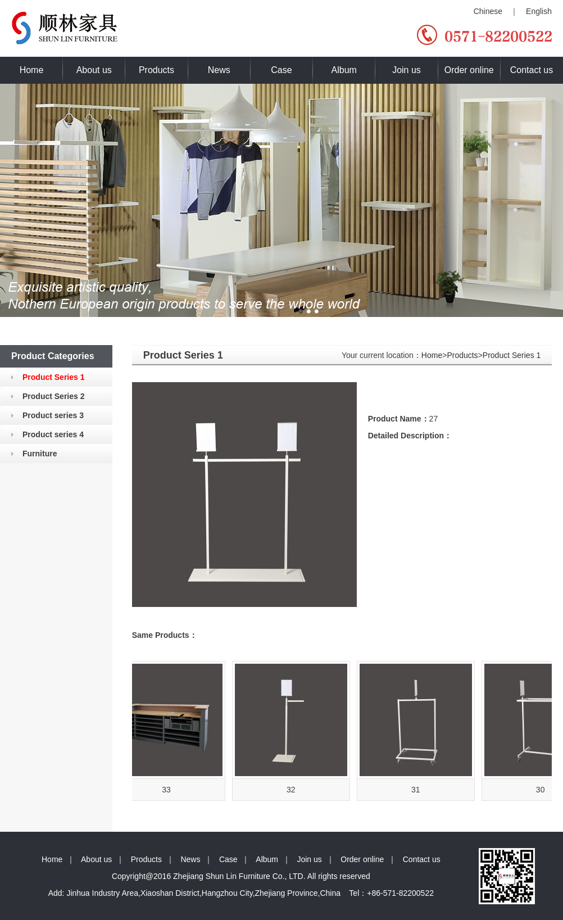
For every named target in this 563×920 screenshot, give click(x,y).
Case (281, 70)
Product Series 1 (512, 355)
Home (32, 70)
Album (344, 70)
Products (156, 70)
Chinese (488, 11)
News (219, 70)
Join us (406, 70)
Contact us (531, 70)
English (539, 11)
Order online (469, 70)
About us (94, 70)
